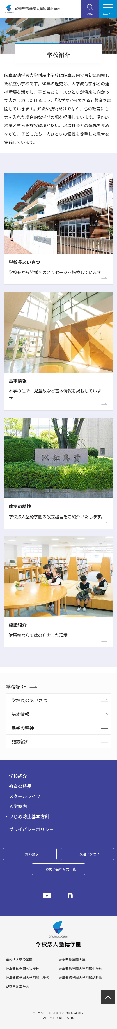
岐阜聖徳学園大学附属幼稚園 (80, 977)
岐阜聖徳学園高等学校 (22, 968)
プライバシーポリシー (31, 829)
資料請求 (32, 853)
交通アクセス (90, 853)
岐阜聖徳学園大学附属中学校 (80, 968)
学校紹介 (16, 686)
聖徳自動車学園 (17, 986)
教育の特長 (20, 786)
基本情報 (20, 714)
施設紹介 (20, 741)
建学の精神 (23, 727)
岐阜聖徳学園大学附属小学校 (27, 977)
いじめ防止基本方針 (29, 816)
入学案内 (18, 806)
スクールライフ (24, 796)
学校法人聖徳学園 (19, 959)
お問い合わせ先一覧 (60, 869)
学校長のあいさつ (29, 700)
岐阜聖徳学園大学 (71, 959)
